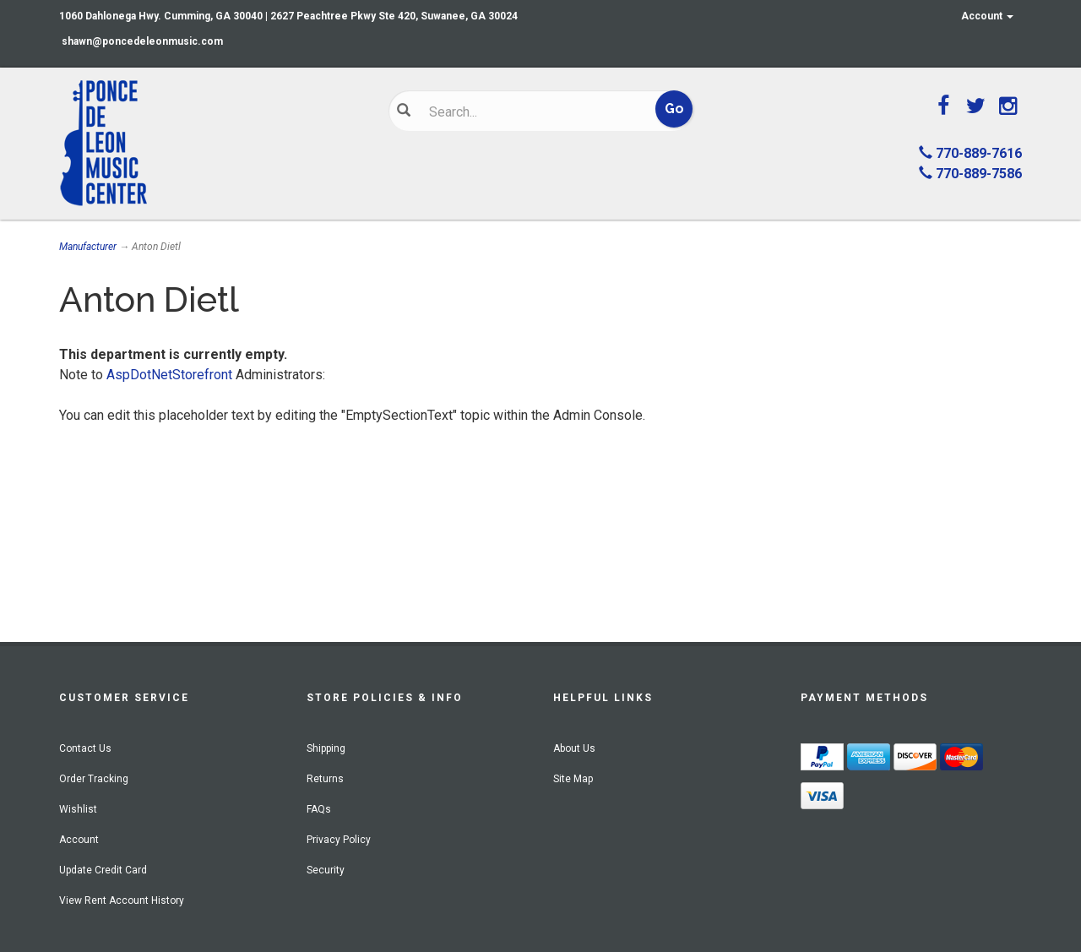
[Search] (528, 111)
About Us (574, 748)
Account (987, 16)
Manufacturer (88, 247)
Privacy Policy (339, 840)
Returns (325, 779)
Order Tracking (93, 779)
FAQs (319, 809)
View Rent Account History (121, 900)
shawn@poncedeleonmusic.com (142, 41)
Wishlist (78, 809)
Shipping (326, 748)
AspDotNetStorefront (169, 375)
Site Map (573, 779)
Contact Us (85, 748)
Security (326, 870)
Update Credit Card (103, 870)
